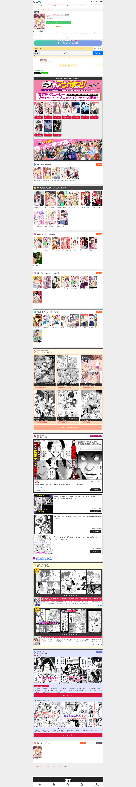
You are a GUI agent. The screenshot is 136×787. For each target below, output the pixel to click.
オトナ (96, 5)
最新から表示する (98, 48)
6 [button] (71, 595)
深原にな (49, 17)
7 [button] (73, 595)
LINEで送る (44, 73)
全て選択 (36, 53)
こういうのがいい (39, 655)
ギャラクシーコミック (39, 766)
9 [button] (77, 728)
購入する (97, 53)
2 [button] (62, 595)
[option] (47, 582)
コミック (36, 9)
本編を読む (58, 26)
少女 (40, 9)
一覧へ (99, 164)
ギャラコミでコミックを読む (68, 42)
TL (68, 5)
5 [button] (69, 595)
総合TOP (40, 5)
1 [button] (59, 595)
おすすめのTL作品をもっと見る (68, 427)
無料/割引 (54, 5)
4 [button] (66, 595)
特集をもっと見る (96, 436)
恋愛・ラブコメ (46, 9)
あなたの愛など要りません (42, 700)
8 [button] (76, 595)
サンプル (58, 22)
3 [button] (64, 595)
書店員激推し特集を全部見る (69, 558)
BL (82, 5)
